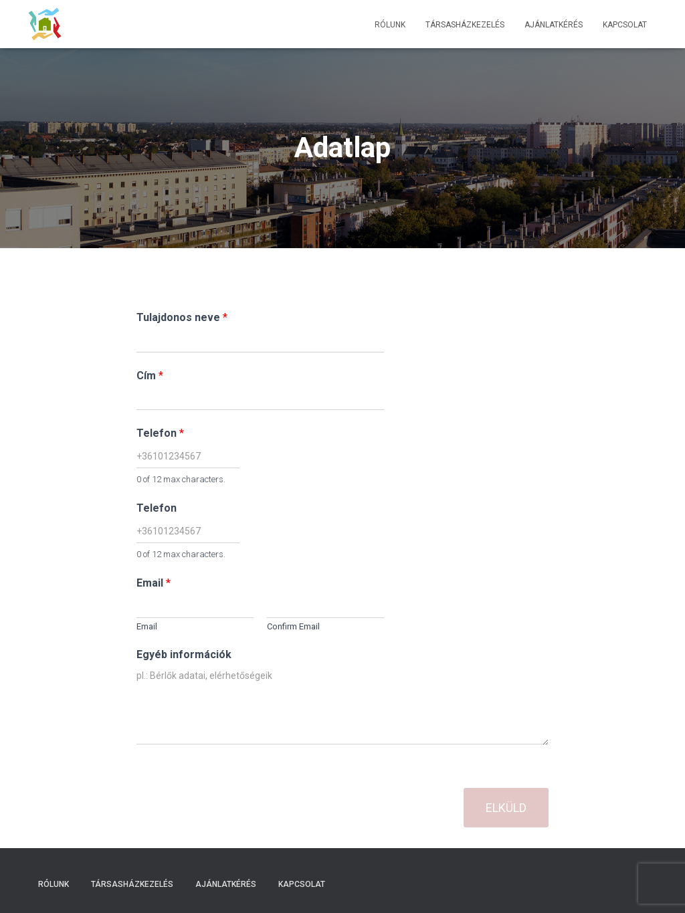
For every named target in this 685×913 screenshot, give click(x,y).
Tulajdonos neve (181, 317)
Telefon (160, 433)
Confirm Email (293, 626)
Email (153, 583)
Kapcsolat (625, 24)
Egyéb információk (183, 654)
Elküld (506, 808)
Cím (149, 375)
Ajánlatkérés (553, 24)
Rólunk (390, 24)
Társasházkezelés (464, 24)
